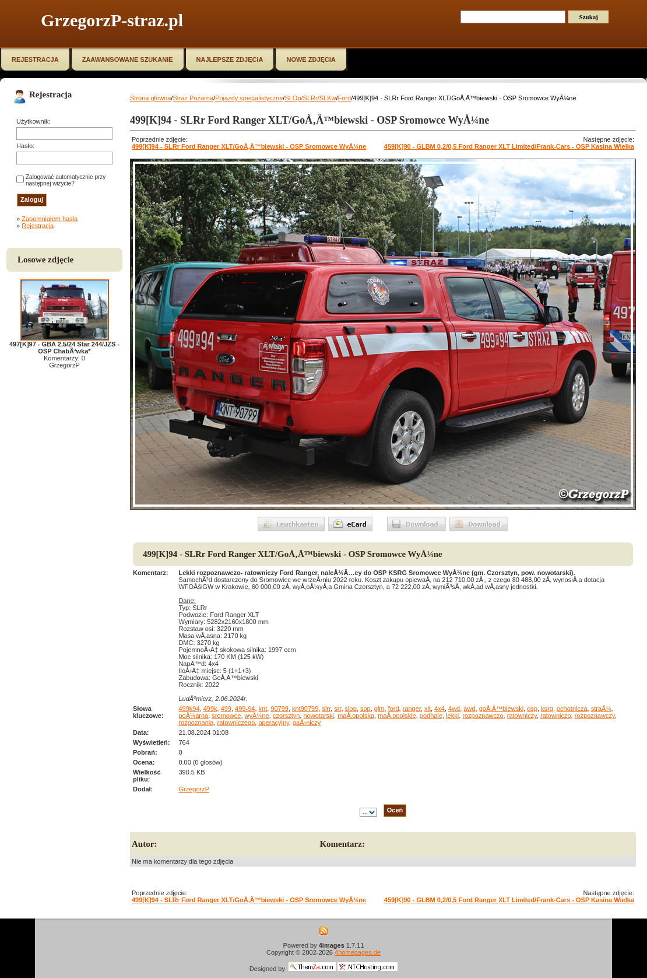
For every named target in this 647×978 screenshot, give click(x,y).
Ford (344, 97)
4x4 (439, 708)
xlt (427, 708)
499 (226, 708)
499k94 (188, 708)
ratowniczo (555, 715)
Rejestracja (38, 225)
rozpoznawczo (482, 715)
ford (393, 708)
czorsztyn (286, 715)
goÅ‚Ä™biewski (501, 708)
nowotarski (318, 715)
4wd (454, 708)
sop (365, 708)
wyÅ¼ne (257, 715)
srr (337, 708)
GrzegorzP (193, 789)
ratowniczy (522, 715)
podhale (431, 715)
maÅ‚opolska (355, 715)
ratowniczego (236, 722)
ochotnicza (572, 708)
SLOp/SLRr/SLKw (310, 97)
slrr (326, 708)
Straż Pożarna (193, 97)
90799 (279, 708)
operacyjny (273, 722)
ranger (412, 708)
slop (351, 708)
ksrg (547, 708)
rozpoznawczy (595, 715)
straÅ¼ (601, 708)
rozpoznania (195, 722)
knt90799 (305, 708)
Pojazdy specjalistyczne (249, 97)
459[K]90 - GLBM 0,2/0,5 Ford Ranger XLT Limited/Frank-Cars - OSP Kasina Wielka (509, 146)
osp (532, 708)
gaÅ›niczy (307, 722)
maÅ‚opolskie (397, 715)
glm (379, 708)
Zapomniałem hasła (50, 218)
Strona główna (150, 97)
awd (469, 708)
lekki (452, 715)
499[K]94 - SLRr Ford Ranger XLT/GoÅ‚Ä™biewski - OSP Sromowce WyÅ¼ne (249, 146)
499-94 (245, 708)
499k (210, 708)
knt (263, 708)
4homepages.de (358, 952)
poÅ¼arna (193, 715)
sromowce (226, 715)
